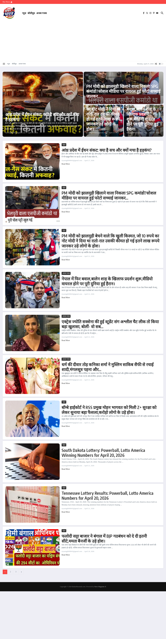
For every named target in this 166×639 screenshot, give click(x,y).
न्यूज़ (24, 13)
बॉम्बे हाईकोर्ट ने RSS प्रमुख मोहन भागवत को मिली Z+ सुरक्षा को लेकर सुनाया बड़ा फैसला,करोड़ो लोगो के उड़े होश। (109, 410)
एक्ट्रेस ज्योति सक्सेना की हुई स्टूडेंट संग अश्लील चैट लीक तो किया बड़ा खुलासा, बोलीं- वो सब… (110, 324)
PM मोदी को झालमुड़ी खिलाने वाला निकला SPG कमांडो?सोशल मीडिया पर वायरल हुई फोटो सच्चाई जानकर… (123, 91)
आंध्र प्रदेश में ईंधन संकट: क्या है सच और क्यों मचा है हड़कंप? (42, 117)
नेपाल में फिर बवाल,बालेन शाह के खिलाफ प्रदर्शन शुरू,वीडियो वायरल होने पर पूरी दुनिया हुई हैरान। (142, 116)
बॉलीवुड (31, 13)
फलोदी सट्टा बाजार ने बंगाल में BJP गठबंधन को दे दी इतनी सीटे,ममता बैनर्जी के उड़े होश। (104, 538)
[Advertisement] (83, 40)
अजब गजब (41, 13)
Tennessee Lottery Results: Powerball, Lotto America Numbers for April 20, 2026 (107, 495)
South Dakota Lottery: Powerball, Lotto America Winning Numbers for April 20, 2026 (103, 453)
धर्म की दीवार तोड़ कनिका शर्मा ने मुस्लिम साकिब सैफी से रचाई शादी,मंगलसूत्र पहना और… (108, 367)
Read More (66, 164)
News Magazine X (100, 587)
